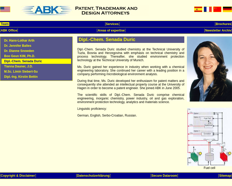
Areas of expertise (111, 30)
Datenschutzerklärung (93, 175)
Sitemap (225, 175)
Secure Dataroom (164, 175)
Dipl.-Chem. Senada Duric (23, 61)
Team (5, 24)
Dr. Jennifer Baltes (17, 46)
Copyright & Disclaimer (18, 175)
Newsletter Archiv (218, 30)
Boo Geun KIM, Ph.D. (19, 56)
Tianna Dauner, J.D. (18, 66)
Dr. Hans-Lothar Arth (19, 40)
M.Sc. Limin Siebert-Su (21, 71)
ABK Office (9, 30)
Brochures (223, 24)
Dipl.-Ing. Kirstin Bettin (21, 77)
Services (112, 24)
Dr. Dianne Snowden (19, 51)
